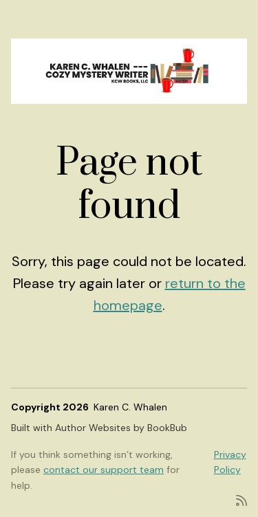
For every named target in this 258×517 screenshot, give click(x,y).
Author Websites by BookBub (121, 427)
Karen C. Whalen (130, 407)
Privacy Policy (230, 462)
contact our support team (103, 469)
